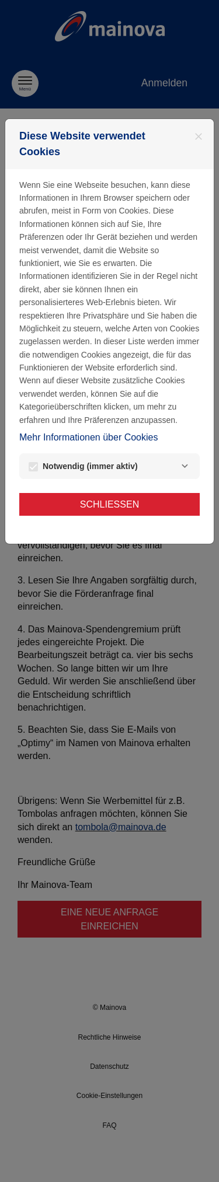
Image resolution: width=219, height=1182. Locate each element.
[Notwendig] (185, 466)
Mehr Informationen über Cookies (88, 437)
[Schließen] (198, 136)
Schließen (109, 504)
